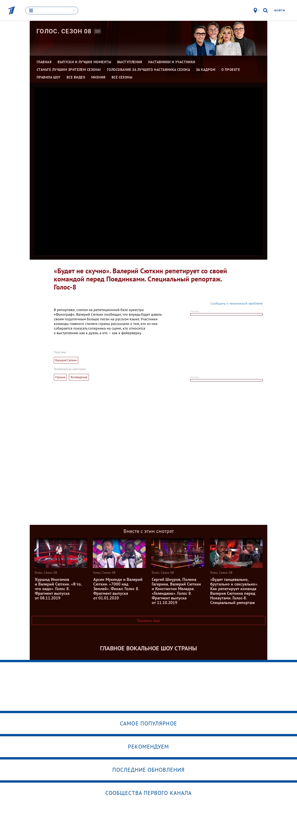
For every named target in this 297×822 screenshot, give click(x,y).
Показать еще (148, 620)
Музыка (60, 377)
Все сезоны (122, 77)
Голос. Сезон (64, 31)
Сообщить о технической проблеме (237, 303)
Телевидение (78, 377)
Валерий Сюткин (66, 360)
